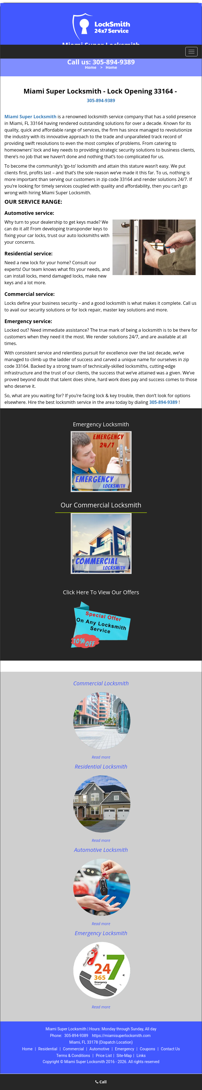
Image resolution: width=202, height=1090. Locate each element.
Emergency (124, 1049)
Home (90, 67)
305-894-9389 (114, 61)
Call (101, 1081)
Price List (104, 1055)
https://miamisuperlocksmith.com (121, 1035)
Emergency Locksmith (101, 424)
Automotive (99, 1049)
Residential (47, 1049)
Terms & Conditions (73, 1055)
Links (141, 1055)
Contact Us (170, 1049)
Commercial (73, 1049)
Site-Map (124, 1055)
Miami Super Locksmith (30, 117)
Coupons (147, 1049)
